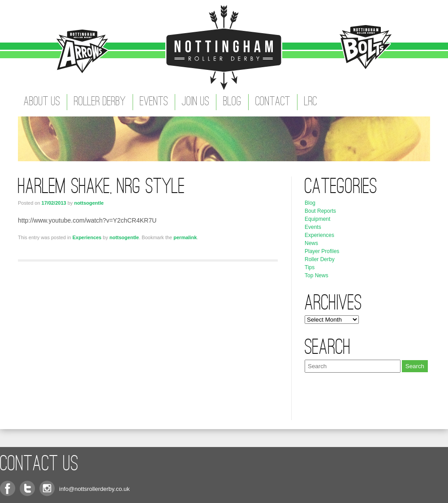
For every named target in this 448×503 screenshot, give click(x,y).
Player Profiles (322, 251)
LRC (310, 102)
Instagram (47, 488)
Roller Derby (100, 102)
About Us (42, 102)
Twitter (27, 488)
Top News (316, 275)
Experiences (87, 237)
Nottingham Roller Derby (224, 47)
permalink (185, 237)
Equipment (317, 219)
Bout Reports (320, 211)
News (311, 243)
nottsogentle (88, 203)
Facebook (7, 488)
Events (154, 102)
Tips (309, 267)
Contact (272, 102)
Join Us (195, 102)
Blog (232, 102)
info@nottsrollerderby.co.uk (94, 489)
